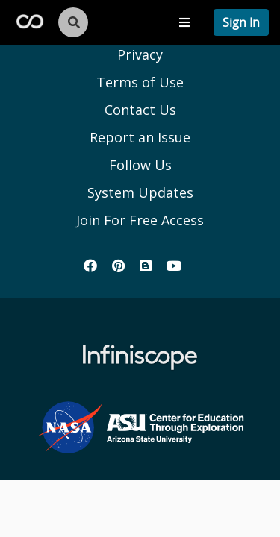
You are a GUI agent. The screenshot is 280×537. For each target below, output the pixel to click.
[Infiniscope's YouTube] (174, 265)
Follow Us (140, 165)
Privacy (140, 54)
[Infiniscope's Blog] (146, 265)
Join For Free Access (140, 220)
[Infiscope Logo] (30, 20)
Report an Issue (140, 137)
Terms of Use (140, 82)
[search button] (80, 22)
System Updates (140, 192)
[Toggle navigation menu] (184, 22)
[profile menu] (241, 22)
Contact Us (140, 110)
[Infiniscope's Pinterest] (118, 265)
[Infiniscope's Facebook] (90, 265)
